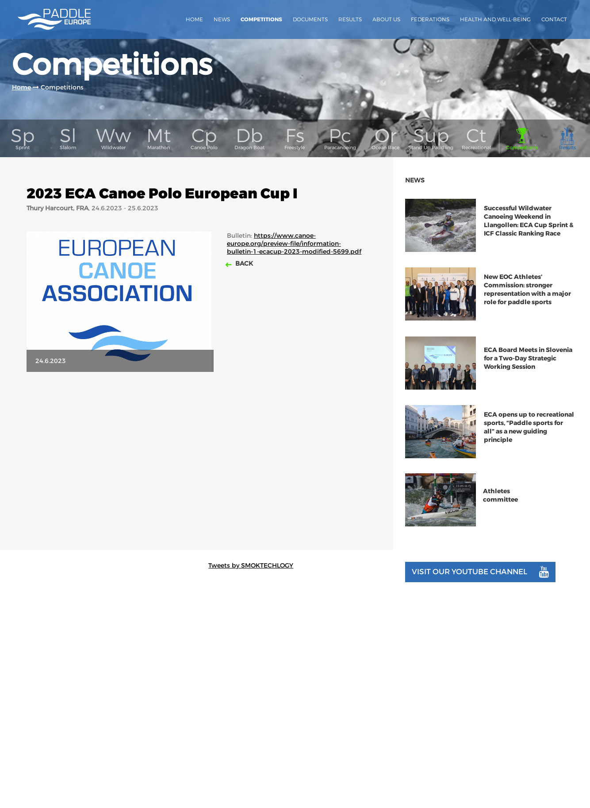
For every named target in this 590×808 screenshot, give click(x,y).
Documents (310, 19)
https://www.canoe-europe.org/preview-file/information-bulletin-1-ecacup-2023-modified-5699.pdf (294, 254)
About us (386, 19)
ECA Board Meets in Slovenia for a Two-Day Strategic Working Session (528, 369)
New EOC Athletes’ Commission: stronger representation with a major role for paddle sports (527, 300)
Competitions (261, 19)
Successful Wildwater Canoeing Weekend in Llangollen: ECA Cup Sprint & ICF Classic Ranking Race (529, 232)
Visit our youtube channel (480, 583)
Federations (430, 19)
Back (243, 274)
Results (350, 19)
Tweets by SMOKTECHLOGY (250, 577)
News (222, 19)
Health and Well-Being (495, 19)
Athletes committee (500, 507)
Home (194, 19)
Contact (554, 19)
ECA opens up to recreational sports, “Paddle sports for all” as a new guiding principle (529, 439)
